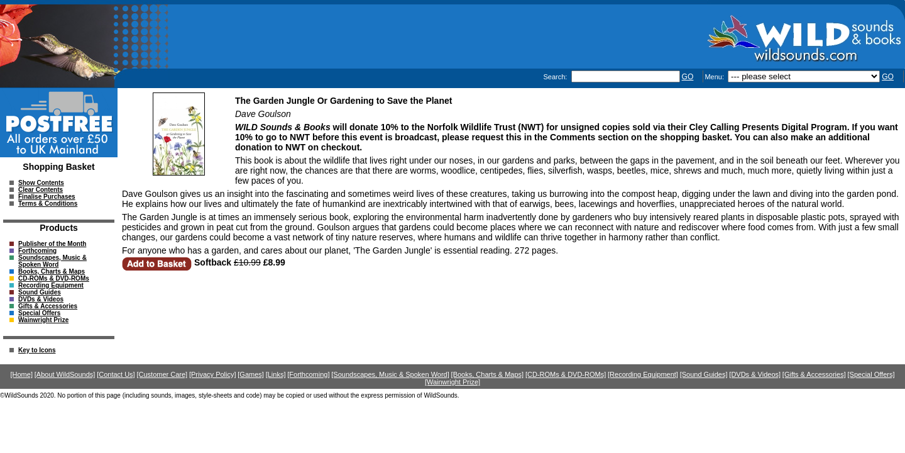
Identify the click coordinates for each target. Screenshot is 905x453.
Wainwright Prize (43, 319)
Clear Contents (40, 189)
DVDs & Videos (40, 299)
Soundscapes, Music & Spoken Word (52, 261)
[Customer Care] (161, 374)
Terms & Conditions (47, 203)
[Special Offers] (871, 374)
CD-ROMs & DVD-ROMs (53, 278)
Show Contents (41, 182)
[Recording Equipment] (643, 374)
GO (688, 76)
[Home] (22, 374)
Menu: (715, 77)
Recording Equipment (51, 285)
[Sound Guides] (704, 374)
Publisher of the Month (52, 243)
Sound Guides (39, 292)
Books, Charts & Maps (51, 271)
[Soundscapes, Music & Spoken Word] (390, 374)
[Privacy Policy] (212, 374)
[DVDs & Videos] (755, 374)
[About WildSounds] (65, 374)
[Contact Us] (116, 374)
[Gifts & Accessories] (814, 374)
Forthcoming (37, 250)
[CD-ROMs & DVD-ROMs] (565, 374)
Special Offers (39, 313)
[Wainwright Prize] (452, 382)
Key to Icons (36, 350)
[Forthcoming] (308, 374)
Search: (556, 77)
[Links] (276, 374)
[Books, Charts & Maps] (487, 374)
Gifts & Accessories (47, 306)
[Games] (251, 374)
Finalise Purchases (46, 196)
